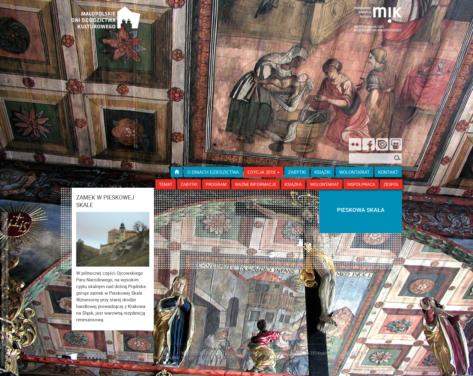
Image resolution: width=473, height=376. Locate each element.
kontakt (388, 172)
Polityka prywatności (275, 358)
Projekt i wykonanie (239, 358)
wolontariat (354, 172)
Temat (165, 184)
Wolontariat (324, 184)
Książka (293, 184)
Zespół (391, 184)
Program (216, 184)
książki (322, 172)
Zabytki (189, 184)
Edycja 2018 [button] (264, 172)
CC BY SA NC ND (4, 226)
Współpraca (361, 184)
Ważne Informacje (255, 184)
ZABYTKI (297, 172)
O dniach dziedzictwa (213, 172)
